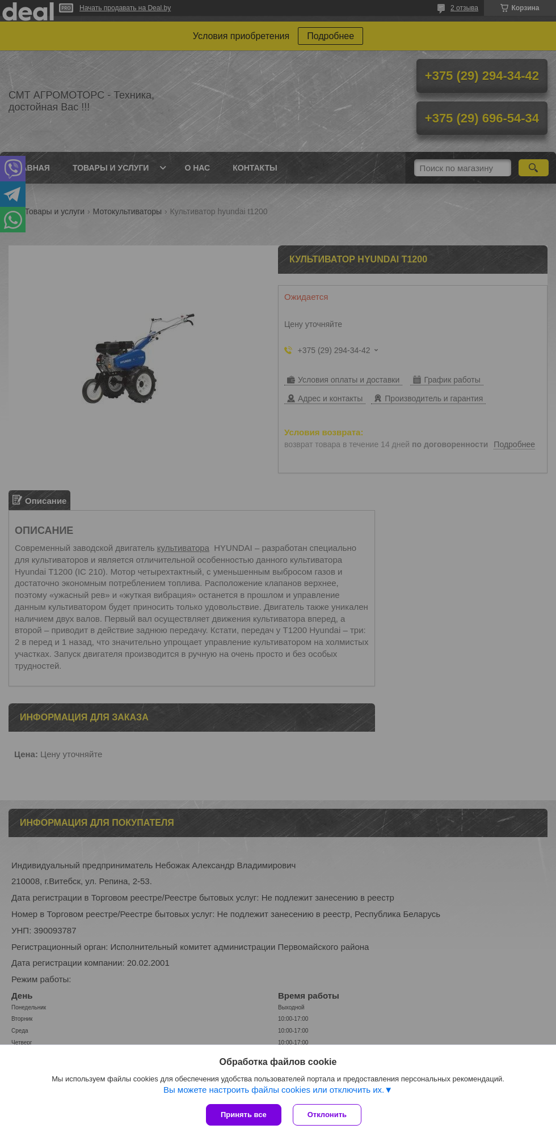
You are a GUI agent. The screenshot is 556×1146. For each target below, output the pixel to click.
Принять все (244, 1114)
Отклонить (327, 1114)
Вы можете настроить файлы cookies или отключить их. (273, 1089)
